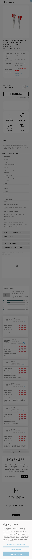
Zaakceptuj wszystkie (16, 554)
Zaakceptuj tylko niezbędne (16, 544)
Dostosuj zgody (16, 549)
